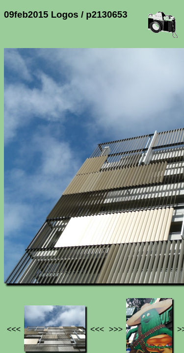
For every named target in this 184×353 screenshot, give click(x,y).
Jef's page (21, 273)
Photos (58, 273)
